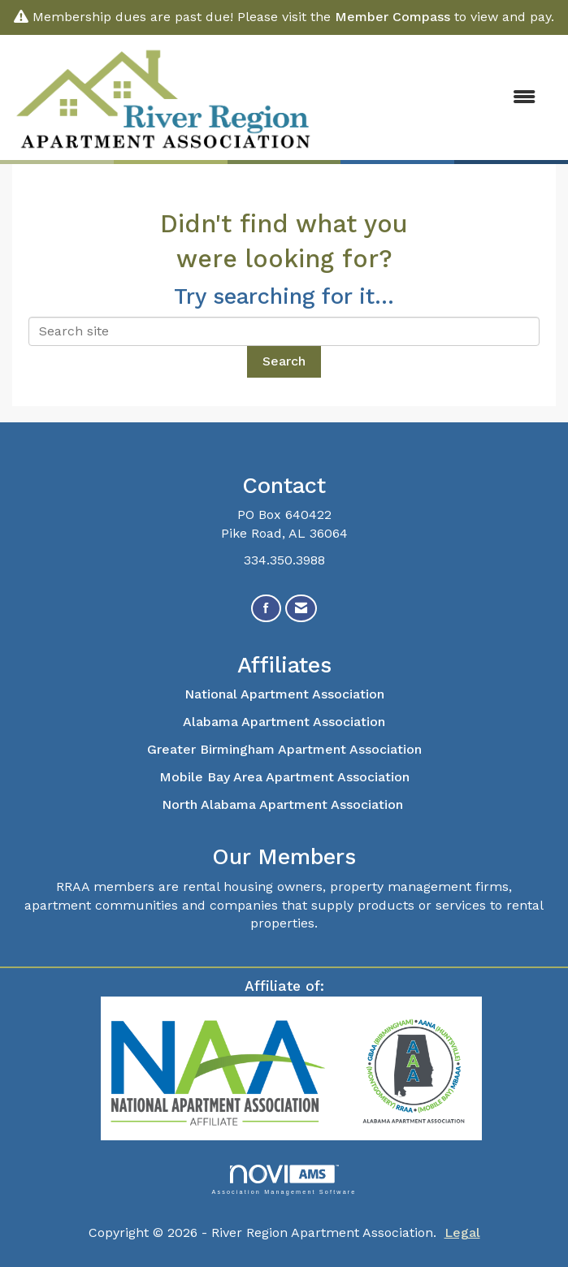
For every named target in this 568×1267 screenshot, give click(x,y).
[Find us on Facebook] (266, 609)
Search (284, 361)
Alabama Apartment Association (284, 721)
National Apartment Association (284, 694)
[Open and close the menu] (435, 97)
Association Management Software (283, 1180)
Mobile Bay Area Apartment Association (284, 777)
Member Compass (392, 16)
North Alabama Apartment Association (284, 804)
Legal (462, 1232)
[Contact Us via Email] (301, 609)
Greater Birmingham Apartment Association (284, 749)
